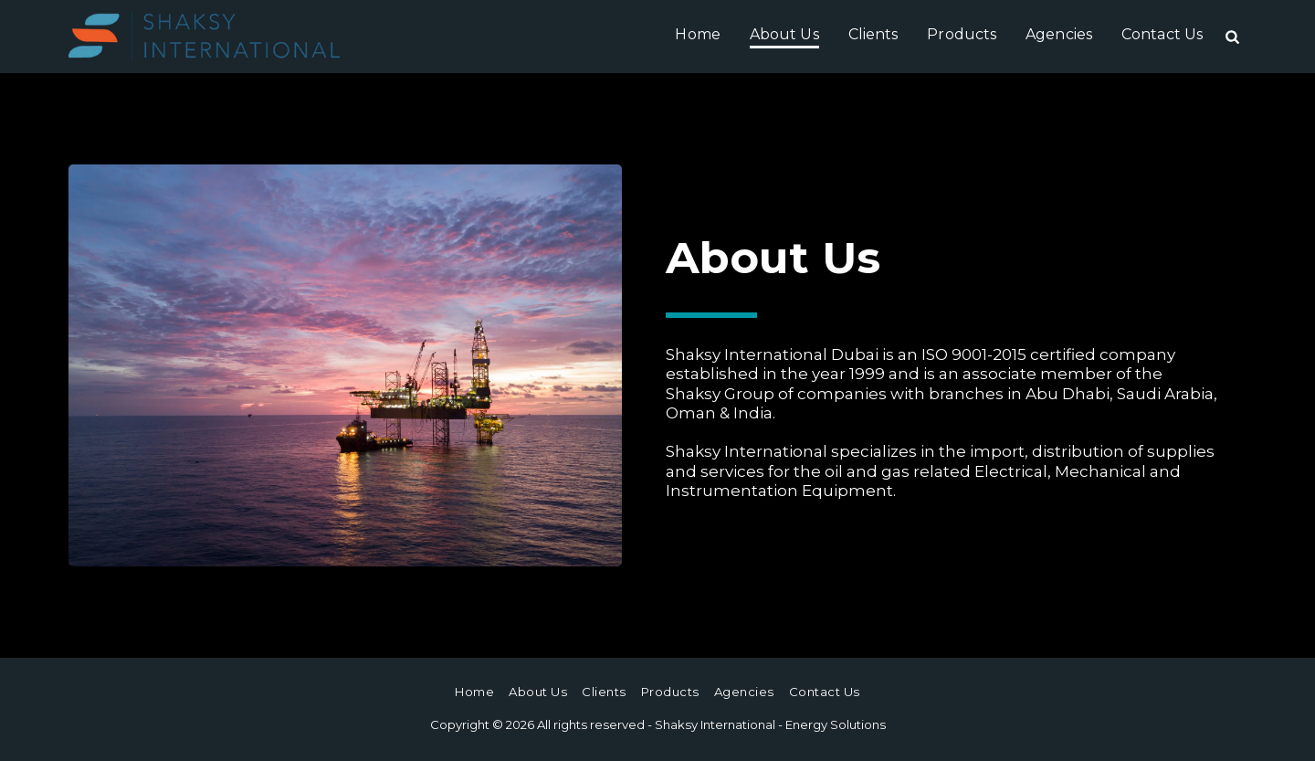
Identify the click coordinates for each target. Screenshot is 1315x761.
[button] (1232, 36)
